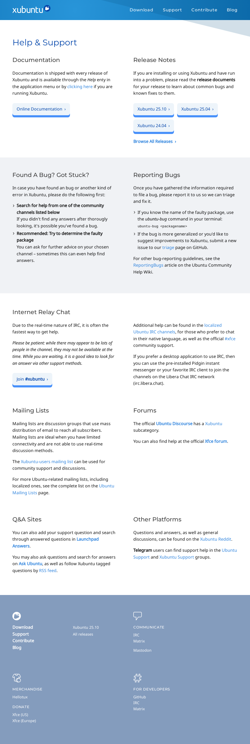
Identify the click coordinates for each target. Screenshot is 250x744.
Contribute (204, 9)
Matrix (139, 640)
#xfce (230, 338)
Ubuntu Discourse (174, 423)
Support (172, 9)
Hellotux (20, 696)
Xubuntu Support (176, 557)
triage (168, 247)
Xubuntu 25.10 (86, 627)
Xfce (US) (20, 714)
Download (141, 9)
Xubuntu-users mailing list (47, 461)
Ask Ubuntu (30, 563)
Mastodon (142, 649)
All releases (83, 633)
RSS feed (47, 570)
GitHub (139, 696)
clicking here (80, 86)
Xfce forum (216, 441)
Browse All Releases (153, 141)
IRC (136, 634)
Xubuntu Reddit (215, 539)
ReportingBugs (148, 265)
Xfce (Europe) (24, 720)
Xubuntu (213, 423)
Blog (232, 9)
